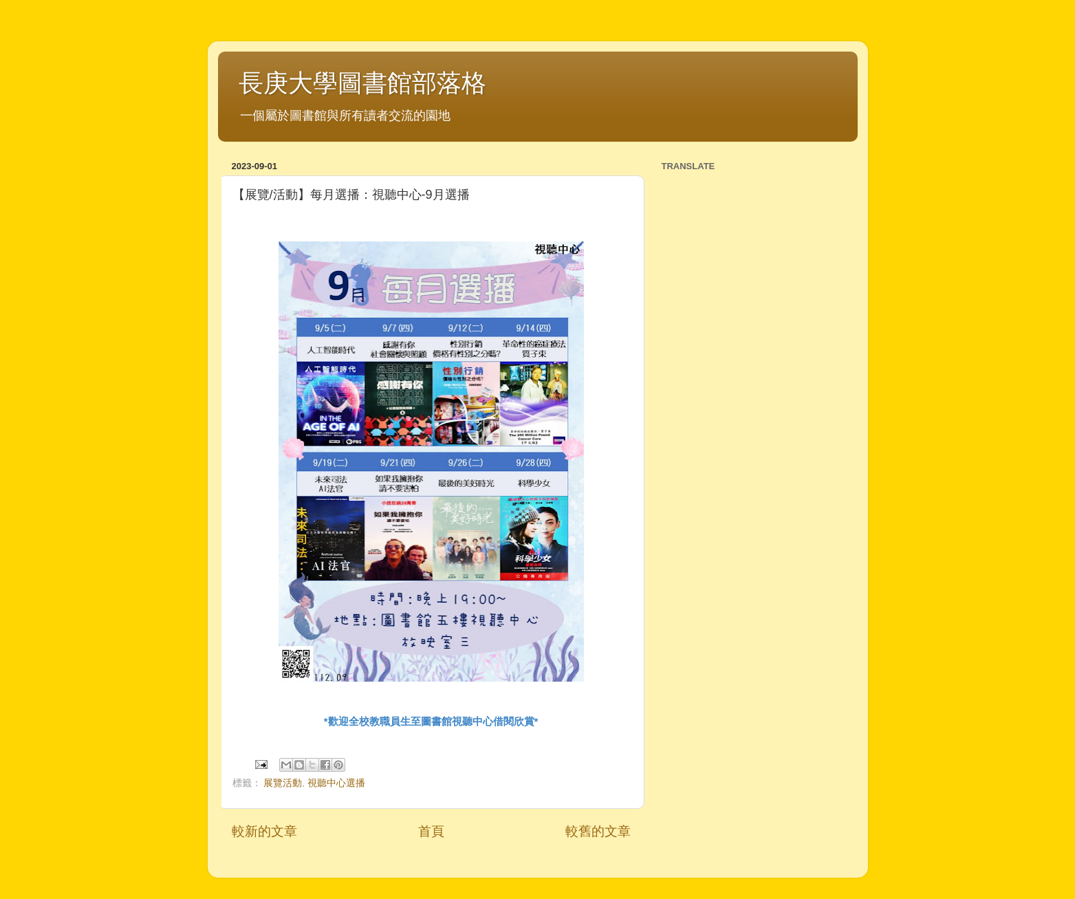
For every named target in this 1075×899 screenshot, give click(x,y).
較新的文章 (264, 831)
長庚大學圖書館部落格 (362, 83)
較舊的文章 (598, 831)
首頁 (431, 831)
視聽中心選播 (336, 783)
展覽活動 (282, 783)
